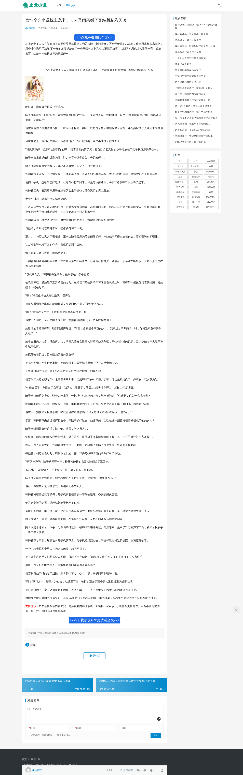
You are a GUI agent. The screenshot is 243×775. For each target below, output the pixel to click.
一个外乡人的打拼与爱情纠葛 (190, 58)
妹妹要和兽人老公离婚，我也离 (191, 34)
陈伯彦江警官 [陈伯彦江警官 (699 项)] (212, 207)
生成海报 (126, 770)
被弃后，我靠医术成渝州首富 (190, 94)
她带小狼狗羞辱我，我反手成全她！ (194, 112)
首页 (59, 5)
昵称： (33, 728)
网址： (125, 728)
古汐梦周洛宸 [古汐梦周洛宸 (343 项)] (197, 166)
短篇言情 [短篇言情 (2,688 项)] (211, 187)
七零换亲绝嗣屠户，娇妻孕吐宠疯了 (194, 88)
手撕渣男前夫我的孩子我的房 (190, 76)
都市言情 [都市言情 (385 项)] (180, 207)
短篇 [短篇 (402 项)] (196, 187)
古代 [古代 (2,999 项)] (196, 161)
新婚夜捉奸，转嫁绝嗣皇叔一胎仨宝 (194, 135)
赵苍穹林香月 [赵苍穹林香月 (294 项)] (212, 197)
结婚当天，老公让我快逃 (188, 40)
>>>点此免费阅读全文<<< (94, 37)
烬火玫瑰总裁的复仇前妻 (188, 82)
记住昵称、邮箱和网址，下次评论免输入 (49, 735)
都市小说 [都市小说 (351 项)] (196, 202)
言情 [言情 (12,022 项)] (211, 192)
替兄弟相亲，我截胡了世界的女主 (192, 123)
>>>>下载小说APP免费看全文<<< (94, 620)
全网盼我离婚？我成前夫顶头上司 (192, 100)
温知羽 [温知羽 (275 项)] (211, 176)
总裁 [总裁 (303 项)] (180, 176)
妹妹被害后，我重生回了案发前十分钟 (195, 46)
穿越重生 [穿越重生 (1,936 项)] (196, 192)
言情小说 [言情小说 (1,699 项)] (180, 197)
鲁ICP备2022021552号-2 (64, 764)
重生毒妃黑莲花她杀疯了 (188, 70)
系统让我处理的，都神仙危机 (190, 141)
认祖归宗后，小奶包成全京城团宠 (192, 129)
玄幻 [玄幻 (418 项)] (196, 182)
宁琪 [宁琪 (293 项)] (196, 171)
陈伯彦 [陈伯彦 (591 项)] (196, 207)
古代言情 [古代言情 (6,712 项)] (211, 161)
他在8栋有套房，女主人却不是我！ (193, 106)
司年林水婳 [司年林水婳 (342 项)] (180, 171)
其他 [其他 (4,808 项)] (180, 161)
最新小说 (71, 5)
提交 (156, 735)
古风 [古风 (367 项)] (211, 166)
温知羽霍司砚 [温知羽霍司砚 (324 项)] (181, 182)
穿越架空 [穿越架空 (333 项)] (180, 192)
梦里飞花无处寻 (183, 64)
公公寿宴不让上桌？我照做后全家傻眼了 (196, 117)
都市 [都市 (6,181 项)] (180, 202)
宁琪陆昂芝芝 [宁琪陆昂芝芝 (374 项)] (212, 171)
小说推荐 (30, 28)
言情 (32, 644)
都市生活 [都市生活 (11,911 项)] (211, 202)
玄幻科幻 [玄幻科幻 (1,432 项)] (211, 182)
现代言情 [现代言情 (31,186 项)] (180, 187)
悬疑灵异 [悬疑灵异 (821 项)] (196, 176)
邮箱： (79, 728)
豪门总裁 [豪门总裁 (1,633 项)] (196, 197)
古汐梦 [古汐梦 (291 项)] (180, 166)
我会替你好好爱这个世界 (188, 52)
